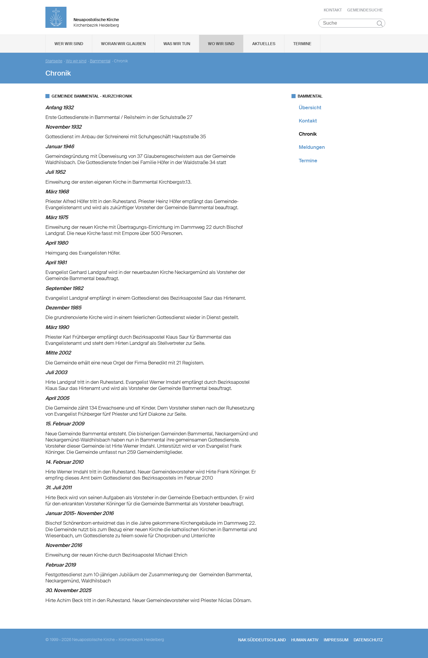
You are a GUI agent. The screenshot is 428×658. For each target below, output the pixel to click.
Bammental (100, 61)
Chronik (308, 135)
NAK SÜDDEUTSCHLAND (262, 640)
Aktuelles (263, 44)
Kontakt (333, 10)
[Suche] (352, 23)
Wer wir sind (68, 44)
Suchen (380, 24)
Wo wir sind (221, 44)
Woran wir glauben (123, 44)
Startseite (53, 61)
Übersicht (310, 108)
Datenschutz (368, 640)
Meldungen (312, 148)
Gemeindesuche (365, 10)
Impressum (336, 640)
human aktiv (304, 640)
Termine (302, 44)
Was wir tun (176, 44)
